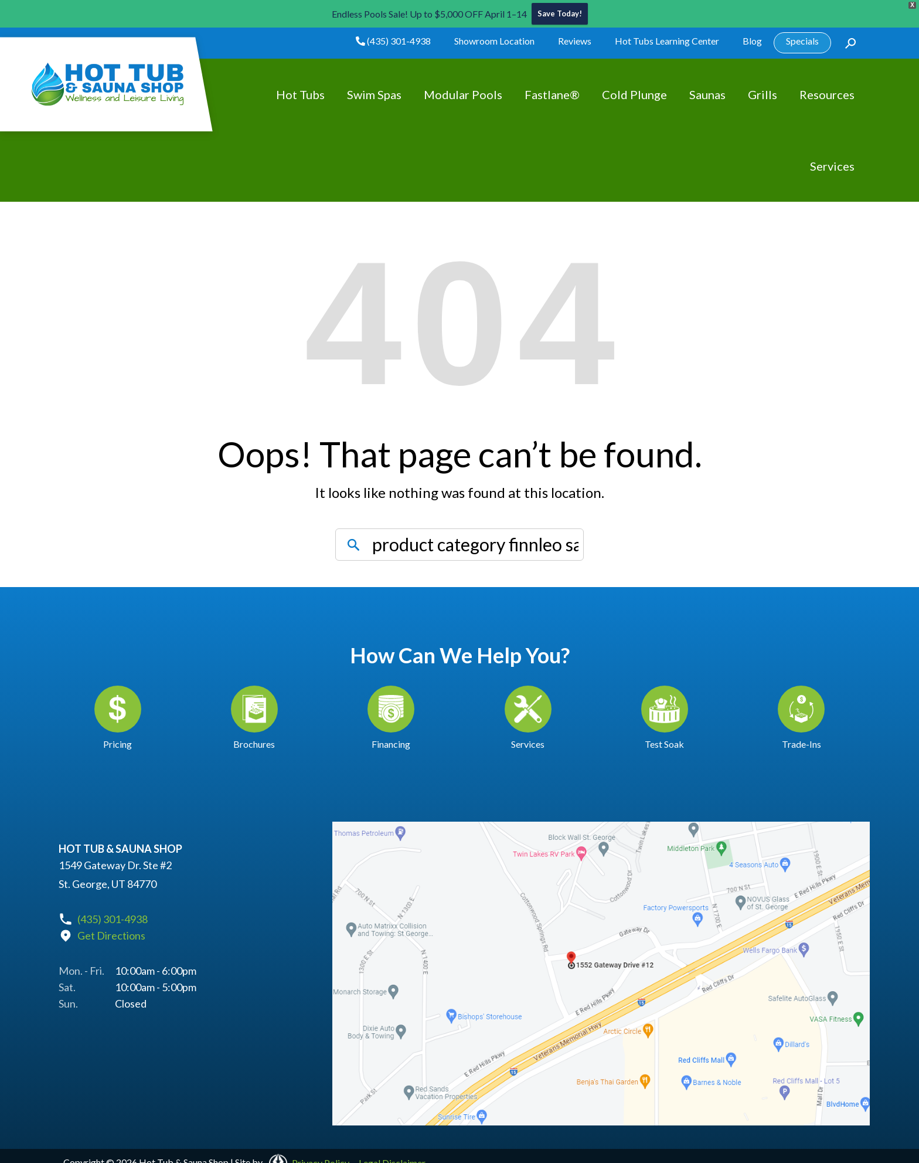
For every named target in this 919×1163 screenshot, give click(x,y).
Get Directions (111, 936)
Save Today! (559, 14)
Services (832, 167)
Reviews (574, 41)
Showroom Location (494, 41)
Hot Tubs (300, 95)
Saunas (707, 95)
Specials (802, 41)
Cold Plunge (634, 95)
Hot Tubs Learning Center (667, 41)
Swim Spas (374, 95)
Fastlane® (552, 95)
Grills (762, 95)
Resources (827, 95)
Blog (752, 41)
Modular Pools (463, 95)
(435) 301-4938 (393, 41)
